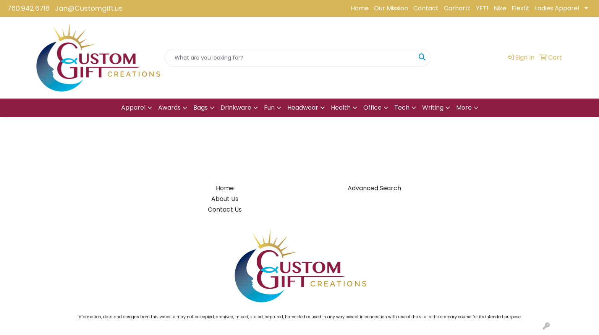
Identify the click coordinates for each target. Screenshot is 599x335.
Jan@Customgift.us (89, 8)
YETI (482, 8)
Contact (426, 8)
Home (360, 8)
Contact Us (225, 209)
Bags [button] (200, 107)
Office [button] (372, 107)
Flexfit (520, 8)
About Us (224, 198)
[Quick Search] (289, 57)
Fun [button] (269, 107)
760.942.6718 (28, 8)
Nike (500, 8)
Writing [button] (433, 107)
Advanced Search (374, 188)
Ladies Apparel (557, 8)
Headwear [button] (302, 107)
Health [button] (341, 107)
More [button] (464, 107)
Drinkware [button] (235, 107)
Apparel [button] (133, 107)
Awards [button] (169, 107)
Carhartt (457, 8)
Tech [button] (402, 107)
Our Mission (391, 8)
